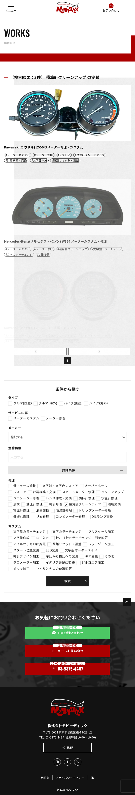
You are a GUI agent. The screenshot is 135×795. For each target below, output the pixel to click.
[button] (11, 7)
